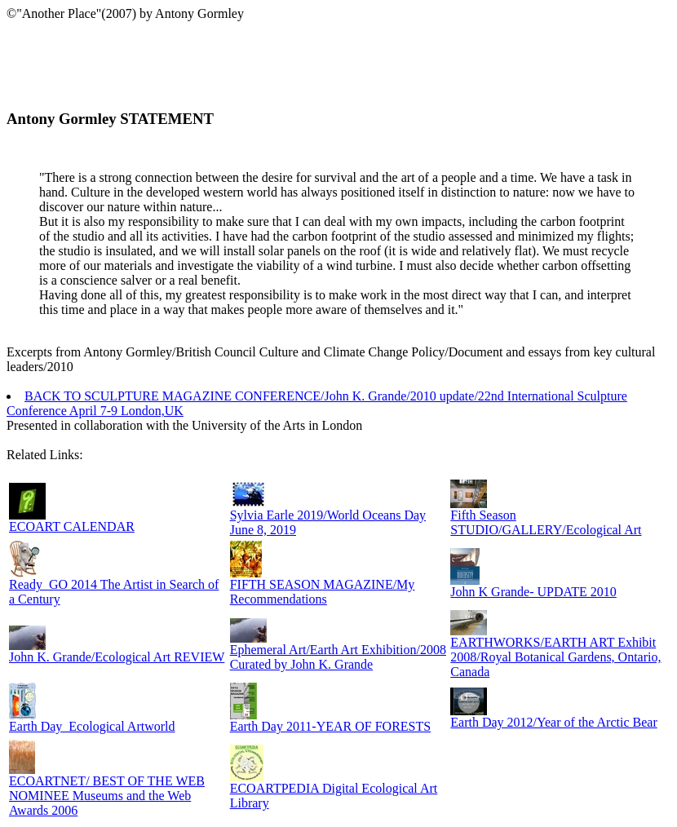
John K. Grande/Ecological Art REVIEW (116, 657)
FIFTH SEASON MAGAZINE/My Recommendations (322, 591)
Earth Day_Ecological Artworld (92, 726)
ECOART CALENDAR (72, 526)
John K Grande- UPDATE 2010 (533, 592)
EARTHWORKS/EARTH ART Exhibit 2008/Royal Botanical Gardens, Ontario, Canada (555, 657)
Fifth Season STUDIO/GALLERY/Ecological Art (545, 522)
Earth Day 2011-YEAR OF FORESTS (330, 726)
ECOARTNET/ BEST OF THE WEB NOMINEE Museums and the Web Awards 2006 (107, 795)
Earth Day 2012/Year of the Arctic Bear (553, 722)
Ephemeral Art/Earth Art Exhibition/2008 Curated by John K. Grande (338, 657)
